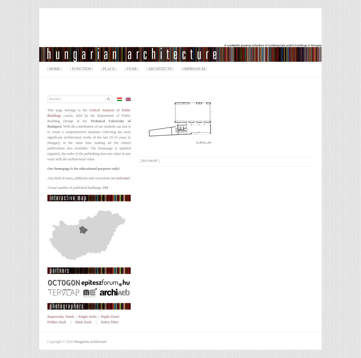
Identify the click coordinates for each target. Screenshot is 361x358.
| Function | (81, 69)
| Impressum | (194, 69)
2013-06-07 (149, 161)
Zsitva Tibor (109, 322)
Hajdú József (110, 316)
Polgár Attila (87, 316)
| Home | (54, 69)
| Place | (109, 69)
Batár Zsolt (83, 322)
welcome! (123, 178)
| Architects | (159, 69)
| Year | (131, 69)
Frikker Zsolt (56, 322)
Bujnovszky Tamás (60, 316)
